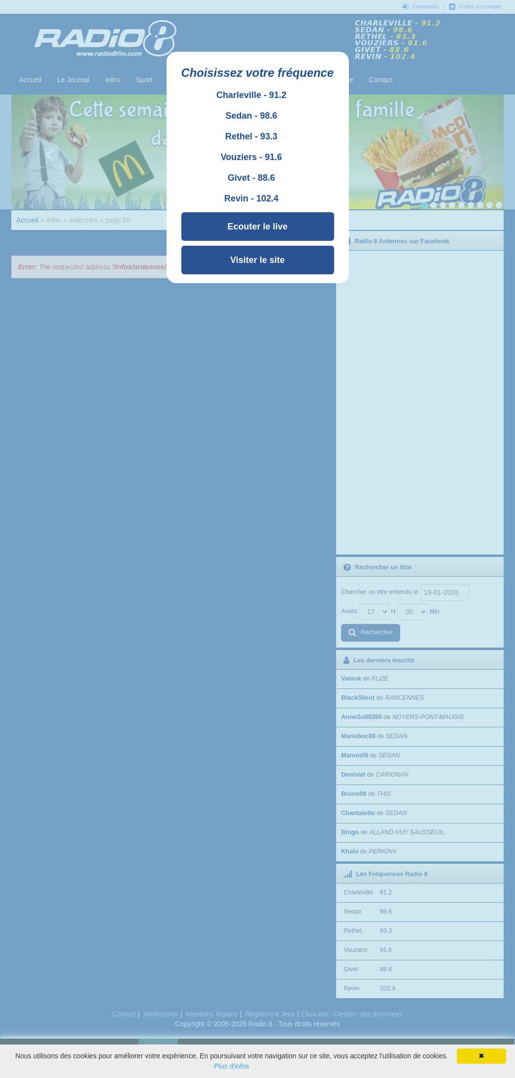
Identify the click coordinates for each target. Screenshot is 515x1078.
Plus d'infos (231, 1066)
